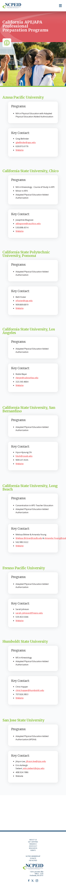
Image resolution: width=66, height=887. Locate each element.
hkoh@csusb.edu (24, 456)
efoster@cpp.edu (24, 300)
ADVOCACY (33, 846)
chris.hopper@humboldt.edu (30, 690)
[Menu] (60, 5)
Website (20, 150)
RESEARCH (33, 844)
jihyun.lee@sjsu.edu (36, 761)
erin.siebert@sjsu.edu (33, 768)
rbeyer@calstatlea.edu (27, 377)
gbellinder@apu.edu (26, 142)
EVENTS (33, 850)
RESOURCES (33, 848)
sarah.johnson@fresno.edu (29, 613)
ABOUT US (33, 840)
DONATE (33, 858)
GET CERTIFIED (33, 842)
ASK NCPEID (33, 860)
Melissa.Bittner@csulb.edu (29, 538)
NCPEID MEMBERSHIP (33, 856)
